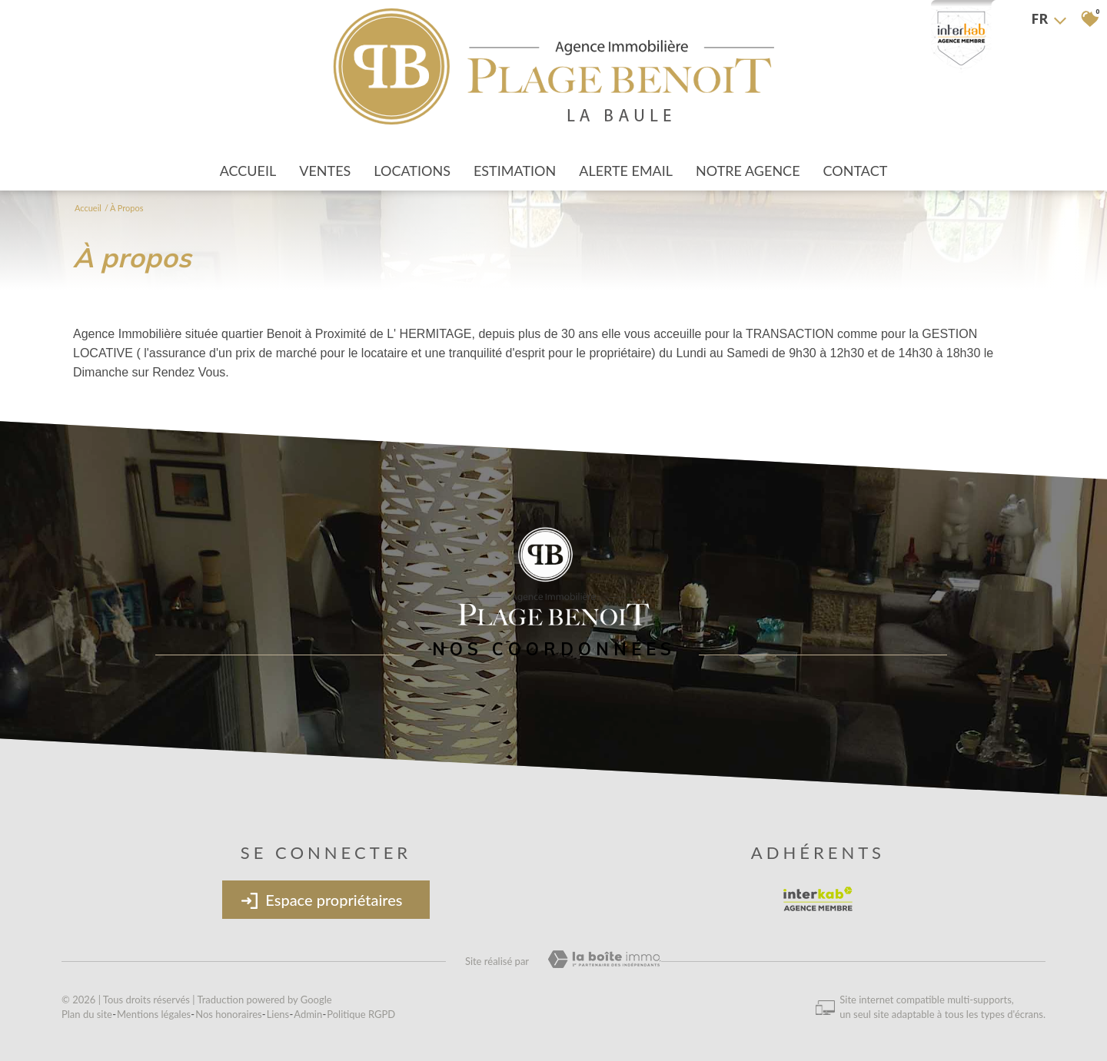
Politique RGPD (361, 1014)
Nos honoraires (228, 1014)
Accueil (248, 170)
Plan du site (87, 1014)
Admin (308, 1014)
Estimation (515, 170)
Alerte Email (626, 170)
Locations (412, 170)
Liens (278, 1014)
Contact (855, 170)
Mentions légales (154, 1014)
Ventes (325, 170)
